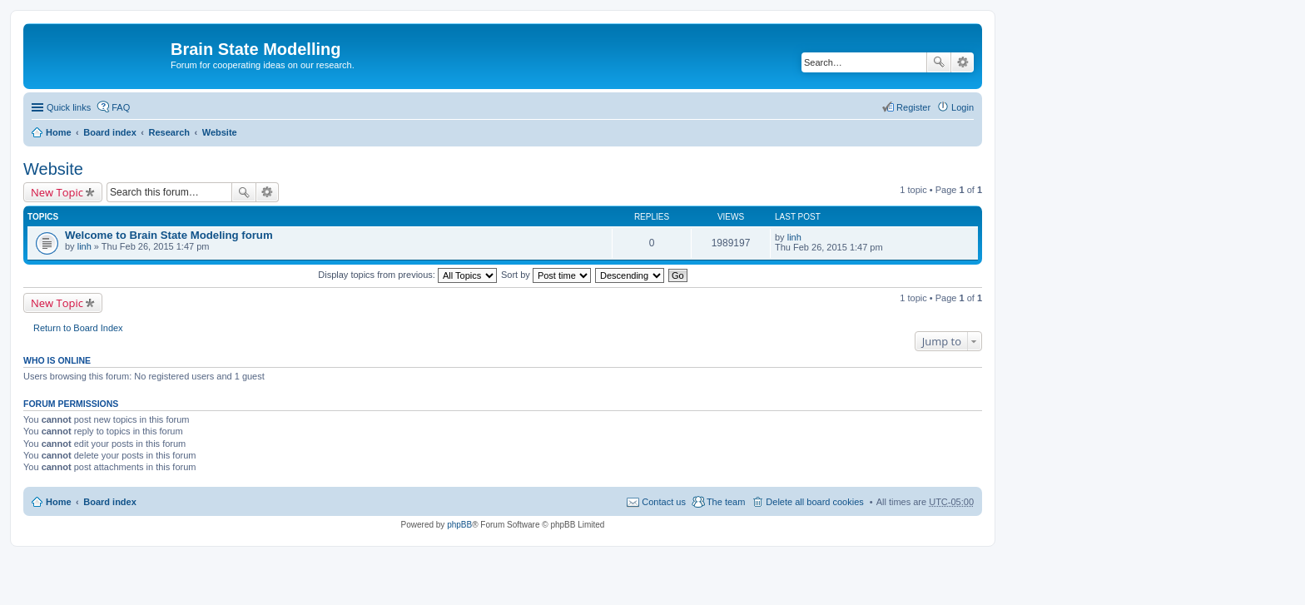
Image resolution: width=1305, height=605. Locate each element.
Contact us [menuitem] (664, 502)
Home (59, 132)
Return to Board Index (78, 328)
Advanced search (962, 62)
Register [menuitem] (913, 107)
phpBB (459, 524)
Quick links (69, 107)
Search (938, 62)
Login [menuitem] (962, 107)
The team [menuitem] (726, 502)
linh (84, 246)
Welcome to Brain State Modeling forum (169, 235)
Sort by (546, 275)
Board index (109, 132)
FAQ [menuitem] (121, 107)
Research (169, 132)
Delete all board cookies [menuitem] (814, 502)
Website (219, 132)
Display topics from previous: (407, 275)
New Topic (57, 192)
